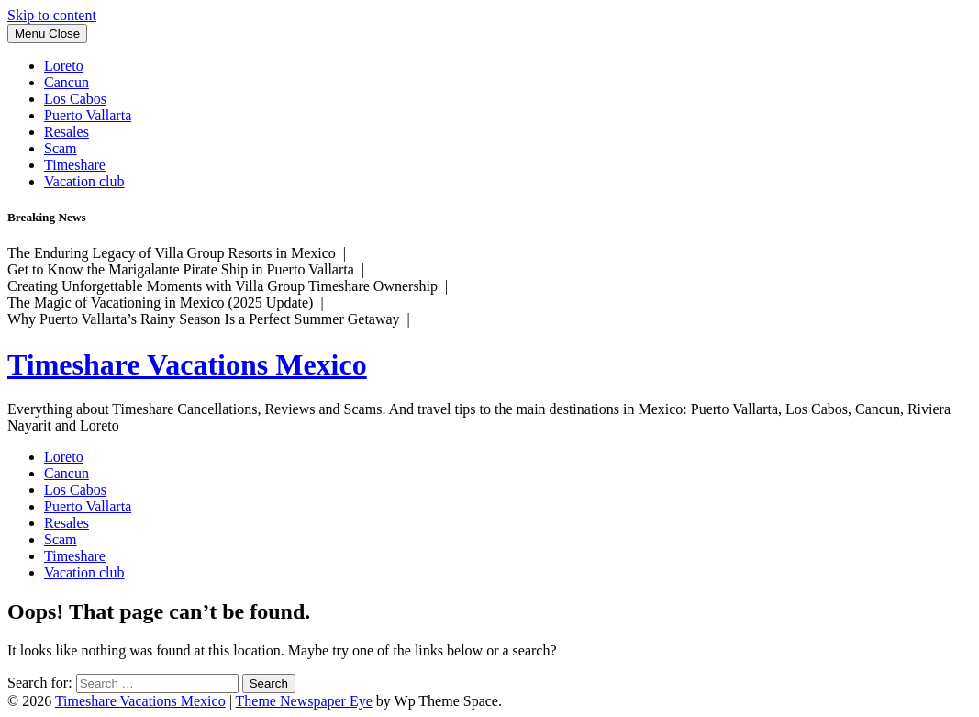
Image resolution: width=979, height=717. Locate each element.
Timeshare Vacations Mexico (187, 364)
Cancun (66, 82)
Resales (66, 132)
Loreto (63, 65)
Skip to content (51, 15)
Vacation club (84, 181)
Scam (60, 148)
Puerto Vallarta (87, 115)
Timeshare (75, 165)
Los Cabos (75, 98)
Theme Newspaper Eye (304, 701)
